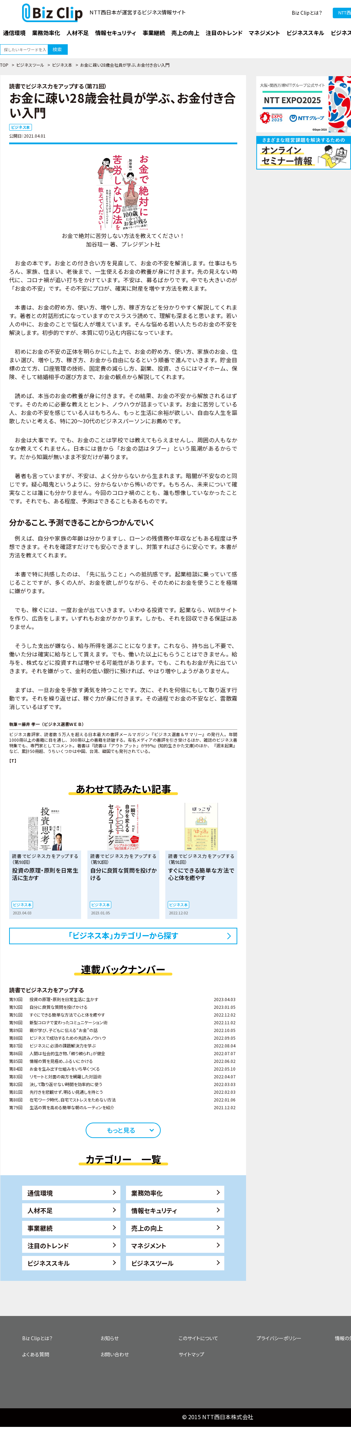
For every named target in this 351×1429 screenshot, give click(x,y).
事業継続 (40, 1227)
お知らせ (109, 1338)
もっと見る (121, 1129)
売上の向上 (147, 1227)
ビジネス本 (62, 65)
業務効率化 (147, 1192)
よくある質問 (35, 1354)
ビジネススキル (48, 1263)
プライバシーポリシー (279, 1338)
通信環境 (40, 1192)
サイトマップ (191, 1354)
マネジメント (148, 1245)
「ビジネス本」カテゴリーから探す (123, 935)
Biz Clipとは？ (307, 12)
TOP (4, 65)
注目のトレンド (48, 1245)
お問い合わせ (114, 1354)
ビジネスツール (30, 65)
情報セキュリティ (154, 1210)
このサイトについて (198, 1338)
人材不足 (40, 1210)
